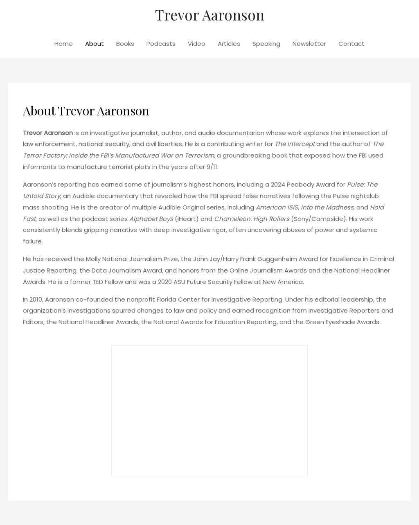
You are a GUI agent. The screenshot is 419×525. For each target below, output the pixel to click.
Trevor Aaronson (209, 14)
